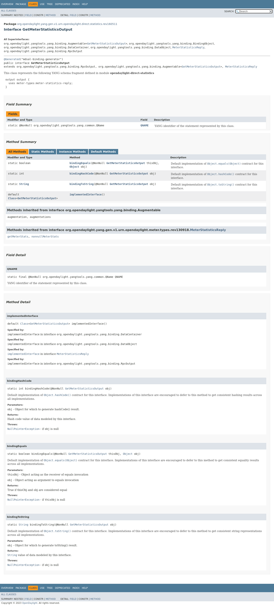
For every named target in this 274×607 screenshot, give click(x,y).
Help (85, 4)
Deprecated (62, 4)
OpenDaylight (29, 603)
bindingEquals (79, 163)
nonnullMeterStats (45, 236)
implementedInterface (85, 194)
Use (42, 4)
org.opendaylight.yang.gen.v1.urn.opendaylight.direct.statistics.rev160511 (67, 23)
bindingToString (81, 184)
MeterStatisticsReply (188, 47)
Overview (7, 4)
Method (51, 15)
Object (74, 166)
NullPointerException (23, 428)
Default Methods (103, 151)
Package (21, 4)
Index (76, 4)
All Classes (8, 10)
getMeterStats (17, 236)
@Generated (12, 59)
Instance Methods (72, 151)
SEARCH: (229, 11)
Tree (50, 4)
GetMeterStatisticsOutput (106, 43)
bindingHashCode (81, 173)
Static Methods (42, 151)
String (24, 184)
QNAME (145, 125)
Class (12, 198)
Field (28, 15)
